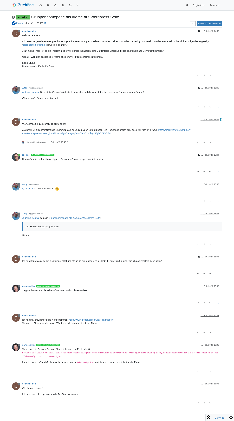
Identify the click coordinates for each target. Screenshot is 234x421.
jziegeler (26, 155)
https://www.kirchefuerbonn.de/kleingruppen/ (91, 320)
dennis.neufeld (29, 31)
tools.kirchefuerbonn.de (35, 45)
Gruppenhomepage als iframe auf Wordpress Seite (74, 218)
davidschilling (29, 286)
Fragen (19, 23)
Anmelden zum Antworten (209, 23)
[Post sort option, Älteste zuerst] (192, 23)
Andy (24, 88)
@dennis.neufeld (36, 88)
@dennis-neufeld (30, 92)
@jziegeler (34, 184)
